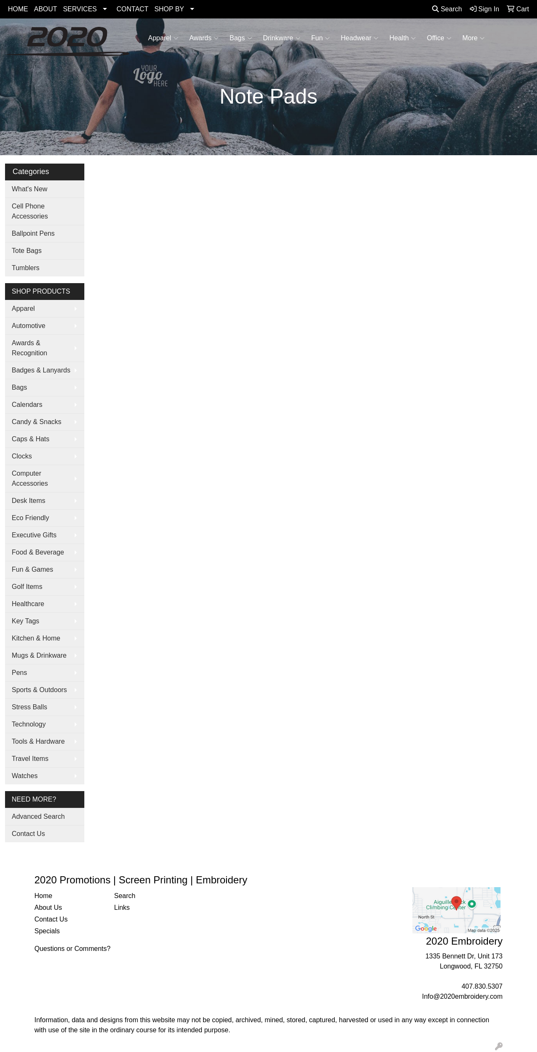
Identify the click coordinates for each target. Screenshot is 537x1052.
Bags (240, 38)
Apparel (163, 38)
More (473, 38)
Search (447, 9)
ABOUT (45, 9)
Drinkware (281, 38)
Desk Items (28, 500)
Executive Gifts (34, 535)
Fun (320, 38)
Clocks (22, 456)
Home (43, 895)
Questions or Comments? (72, 948)
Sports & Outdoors (39, 689)
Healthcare (28, 603)
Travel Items (30, 758)
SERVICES (80, 9)
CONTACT (133, 9)
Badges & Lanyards (41, 370)
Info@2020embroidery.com (462, 996)
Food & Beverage (38, 552)
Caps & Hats (31, 439)
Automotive (28, 325)
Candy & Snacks (36, 421)
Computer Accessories (30, 478)
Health (402, 38)
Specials (47, 931)
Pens (19, 672)
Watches (25, 775)
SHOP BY (169, 9)
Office (439, 38)
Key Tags (25, 621)
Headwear (359, 38)
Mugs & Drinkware (39, 655)
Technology (29, 724)
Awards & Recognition (29, 348)
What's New (29, 189)
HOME (18, 9)
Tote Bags (27, 250)
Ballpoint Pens (33, 233)
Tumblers (25, 267)
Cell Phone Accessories (30, 211)
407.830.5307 (482, 986)
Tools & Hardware (38, 741)
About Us (48, 907)
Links (122, 907)
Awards (204, 38)
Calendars (27, 404)
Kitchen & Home (36, 638)
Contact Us (28, 833)
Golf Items (27, 586)
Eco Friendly (30, 517)
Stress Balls (29, 707)
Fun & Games (32, 569)
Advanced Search (38, 816)
